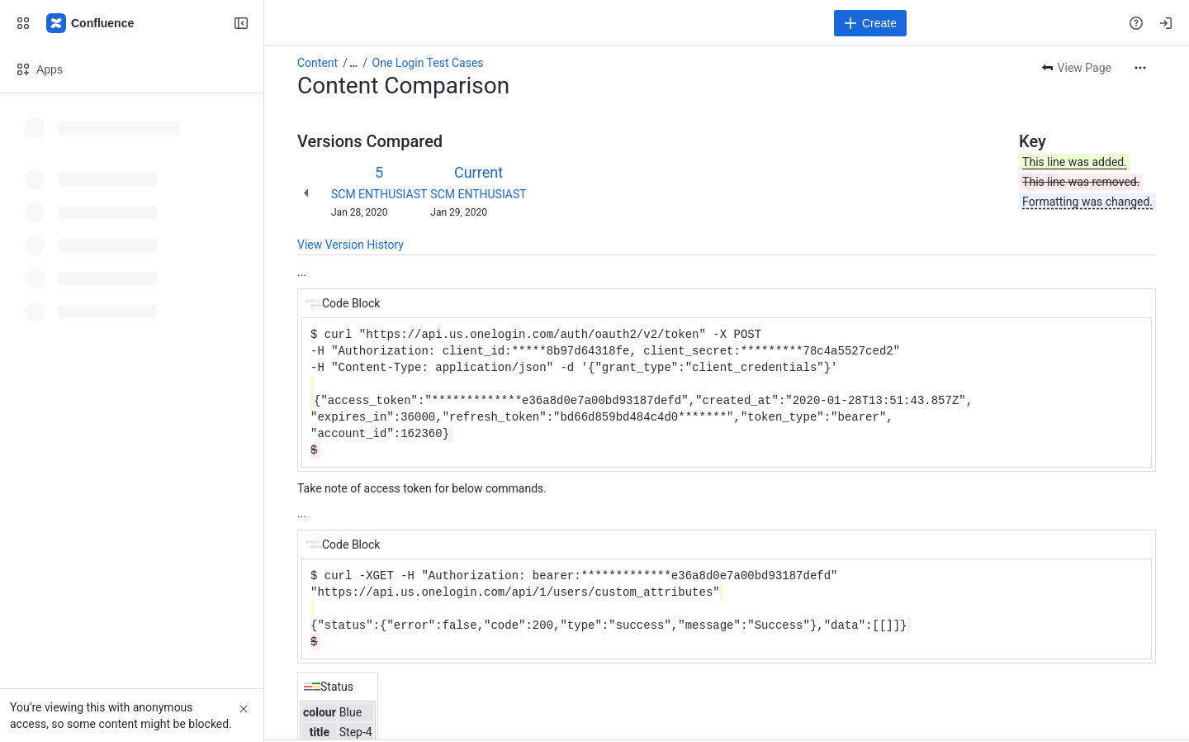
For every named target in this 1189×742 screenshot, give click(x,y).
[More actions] (1140, 67)
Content (317, 62)
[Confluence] (91, 23)
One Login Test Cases (428, 62)
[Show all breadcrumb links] (353, 63)
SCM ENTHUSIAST (379, 194)
